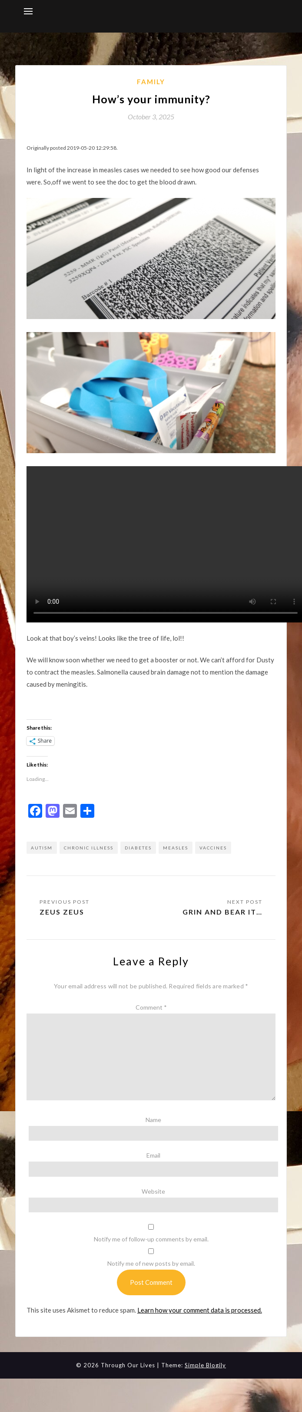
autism (42, 847)
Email (153, 1155)
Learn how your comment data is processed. (199, 1310)
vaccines (213, 847)
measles (175, 847)
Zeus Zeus (62, 912)
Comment (151, 1007)
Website (153, 1191)
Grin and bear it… (222, 912)
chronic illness (88, 847)
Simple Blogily (205, 1365)
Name (153, 1119)
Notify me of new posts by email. (151, 1263)
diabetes (138, 847)
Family (151, 82)
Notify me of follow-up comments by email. (151, 1239)
